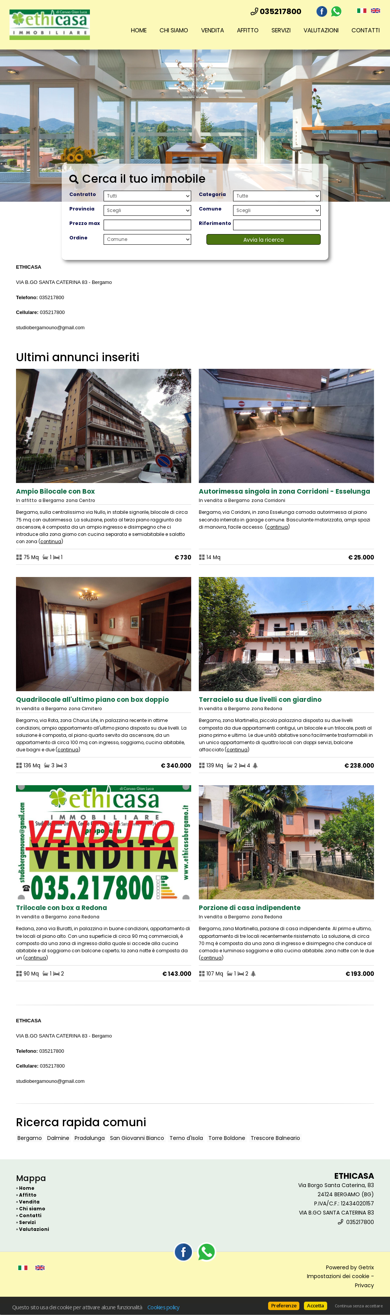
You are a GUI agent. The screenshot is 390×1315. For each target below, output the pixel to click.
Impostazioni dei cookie (338, 1276)
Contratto (82, 194)
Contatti (366, 30)
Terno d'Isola (186, 1138)
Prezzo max (84, 223)
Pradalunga (90, 1138)
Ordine (78, 237)
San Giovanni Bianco (137, 1138)
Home (139, 30)
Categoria (212, 194)
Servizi (281, 30)
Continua (50, 542)
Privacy (364, 1285)
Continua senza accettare (358, 1306)
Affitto (248, 30)
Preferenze (283, 1305)
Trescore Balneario (275, 1138)
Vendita (212, 30)
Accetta (315, 1305)
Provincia (81, 209)
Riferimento (215, 223)
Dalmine (58, 1138)
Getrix (366, 1267)
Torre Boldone (226, 1138)
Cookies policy (163, 1307)
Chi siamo (174, 30)
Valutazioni (321, 30)
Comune (210, 209)
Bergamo (30, 1138)
